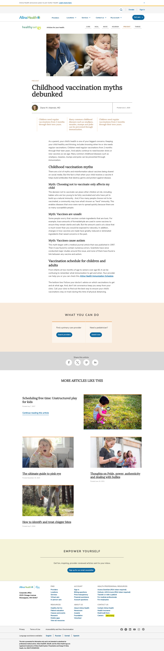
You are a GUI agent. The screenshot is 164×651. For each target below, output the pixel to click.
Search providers (64, 335)
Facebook (121, 629)
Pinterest (143, 629)
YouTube (134, 629)
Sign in (142, 10)
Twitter (125, 629)
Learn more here (65, 3)
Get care (137, 17)
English (48, 636)
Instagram (138, 629)
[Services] (86, 18)
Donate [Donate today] (131, 10)
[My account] (116, 18)
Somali (67, 636)
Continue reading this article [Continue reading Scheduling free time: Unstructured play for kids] (35, 413)
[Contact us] (101, 18)
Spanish (76, 636)
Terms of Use (35, 629)
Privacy (22, 629)
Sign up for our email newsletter (81, 570)
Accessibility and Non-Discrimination (59, 629)
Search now (96, 335)
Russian (58, 636)
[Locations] (71, 18)
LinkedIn (130, 629)
